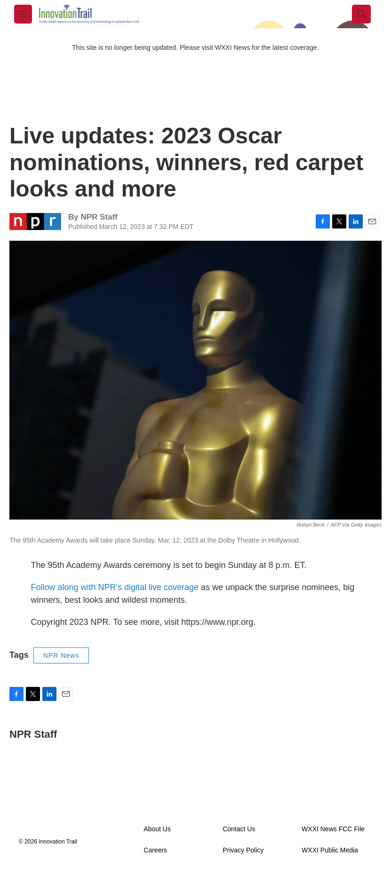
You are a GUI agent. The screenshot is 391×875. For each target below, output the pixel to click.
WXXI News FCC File (333, 829)
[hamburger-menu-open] (23, 14)
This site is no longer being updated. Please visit (143, 47)
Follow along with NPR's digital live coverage (115, 587)
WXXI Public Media (330, 850)
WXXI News (232, 47)
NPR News (61, 655)
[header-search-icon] (361, 14)
